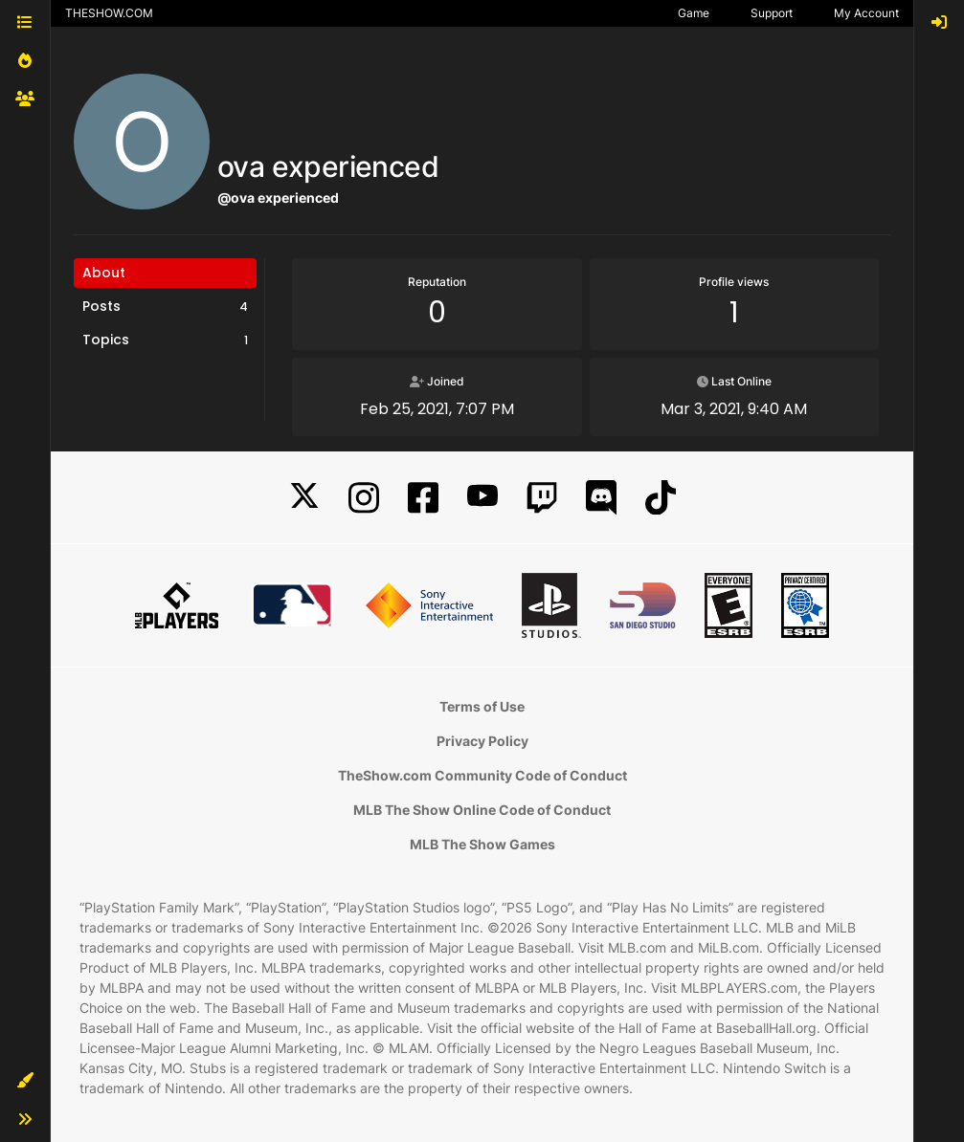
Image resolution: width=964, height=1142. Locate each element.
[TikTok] (660, 498)
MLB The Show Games (482, 844)
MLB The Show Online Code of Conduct (482, 810)
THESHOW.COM (109, 13)
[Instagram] (363, 498)
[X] (304, 498)
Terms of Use (482, 706)
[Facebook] (423, 498)
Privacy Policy (482, 741)
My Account (866, 13)
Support (772, 13)
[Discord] (601, 498)
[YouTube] (482, 498)
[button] (25, 1080)
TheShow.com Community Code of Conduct (482, 775)
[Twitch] (542, 498)
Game (693, 13)
